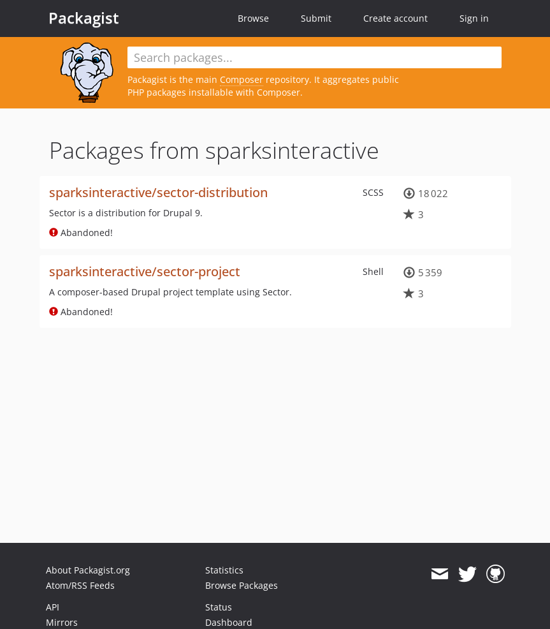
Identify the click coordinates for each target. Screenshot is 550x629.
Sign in (474, 18)
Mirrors (62, 622)
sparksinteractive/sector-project (144, 271)
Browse (253, 18)
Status (218, 607)
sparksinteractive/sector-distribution (158, 192)
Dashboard (228, 622)
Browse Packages (241, 585)
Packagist (83, 18)
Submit (316, 18)
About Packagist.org (88, 570)
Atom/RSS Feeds (80, 585)
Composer (241, 79)
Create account (395, 18)
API (52, 607)
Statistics (224, 570)
